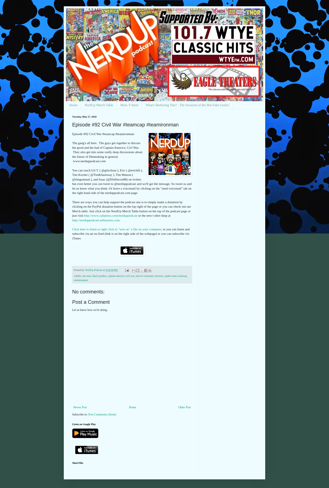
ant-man (86, 275)
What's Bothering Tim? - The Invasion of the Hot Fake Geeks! (187, 105)
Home (73, 105)
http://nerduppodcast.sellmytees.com (96, 220)
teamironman (81, 280)
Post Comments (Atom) (102, 414)
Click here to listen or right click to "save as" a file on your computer (116, 229)
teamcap (182, 275)
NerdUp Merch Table (99, 105)
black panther (99, 275)
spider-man (171, 275)
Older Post (184, 407)
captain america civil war (121, 275)
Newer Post (80, 407)
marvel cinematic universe (149, 275)
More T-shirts (129, 105)
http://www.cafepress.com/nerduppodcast (110, 215)
